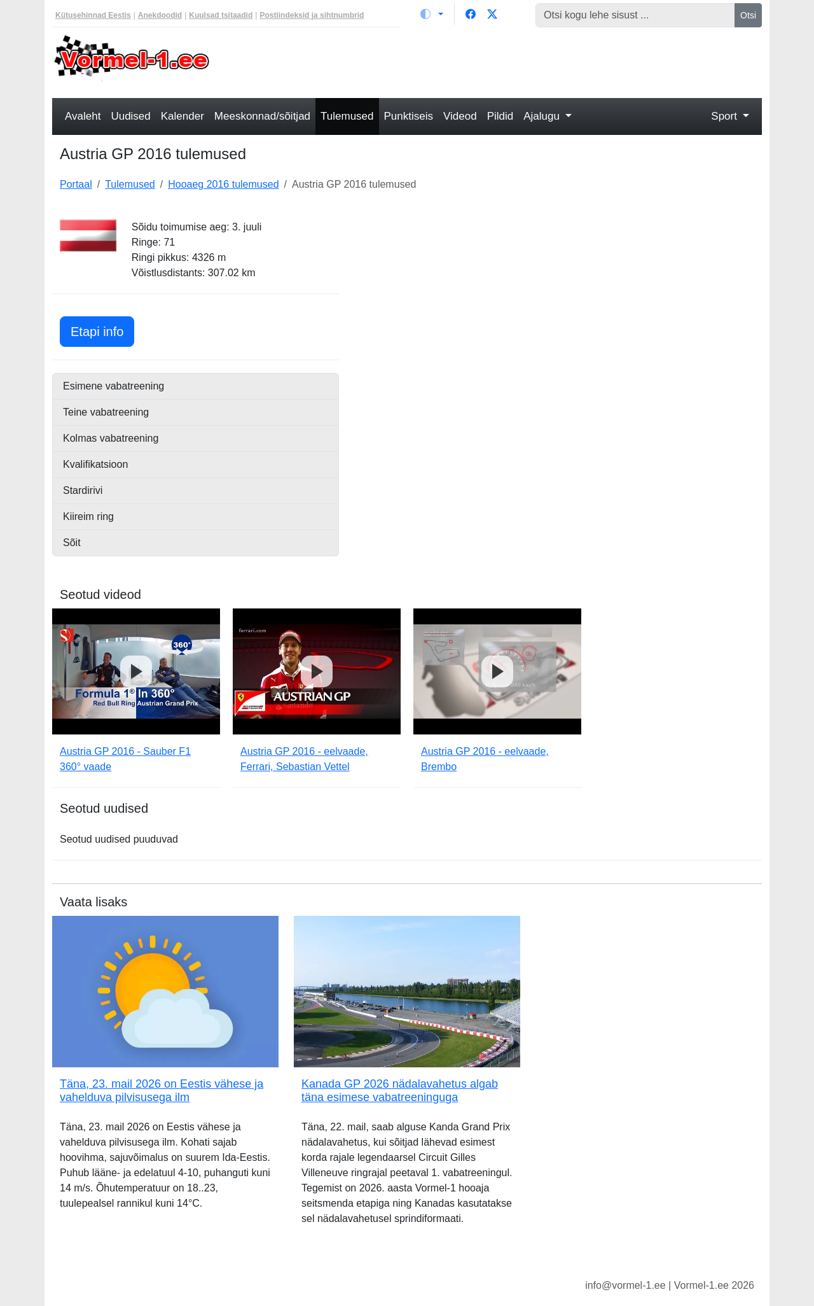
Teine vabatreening (106, 412)
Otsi (748, 15)
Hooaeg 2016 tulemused (223, 184)
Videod (460, 116)
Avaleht (82, 116)
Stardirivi (82, 490)
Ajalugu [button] (542, 116)
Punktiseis (408, 116)
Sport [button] (725, 116)
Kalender (182, 116)
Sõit (72, 542)
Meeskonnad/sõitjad (262, 116)
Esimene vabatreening (113, 386)
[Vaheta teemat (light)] (432, 14)
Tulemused (347, 116)
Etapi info (102, 330)
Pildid (500, 116)
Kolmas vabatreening (110, 438)
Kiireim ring (88, 516)
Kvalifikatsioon (95, 464)
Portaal (76, 184)
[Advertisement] (497, 61)
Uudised (130, 116)
